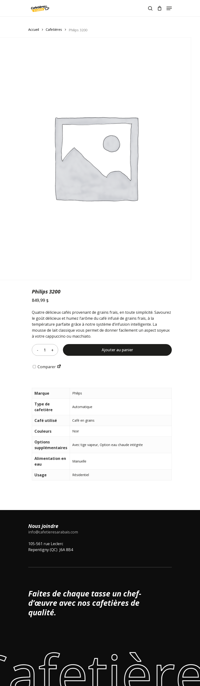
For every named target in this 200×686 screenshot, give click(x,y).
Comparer (44, 366)
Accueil (33, 29)
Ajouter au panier (117, 349)
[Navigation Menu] (169, 8)
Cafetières (54, 29)
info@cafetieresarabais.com (53, 532)
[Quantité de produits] (45, 350)
